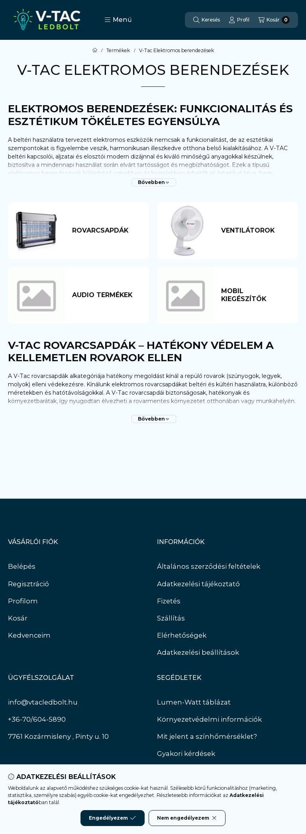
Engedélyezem (112, 818)
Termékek (118, 50)
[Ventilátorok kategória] (255, 231)
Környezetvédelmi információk (209, 719)
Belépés (21, 566)
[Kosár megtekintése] (274, 20)
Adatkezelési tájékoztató (198, 584)
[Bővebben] (153, 182)
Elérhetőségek (181, 635)
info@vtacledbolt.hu (43, 702)
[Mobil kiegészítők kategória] (255, 295)
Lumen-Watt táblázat (194, 702)
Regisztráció (28, 584)
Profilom (23, 601)
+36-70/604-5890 (37, 719)
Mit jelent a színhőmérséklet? (207, 736)
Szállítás (171, 618)
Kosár (17, 618)
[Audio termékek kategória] (106, 295)
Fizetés (168, 601)
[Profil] (239, 20)
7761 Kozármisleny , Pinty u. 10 (58, 736)
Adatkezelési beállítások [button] (198, 652)
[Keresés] (206, 20)
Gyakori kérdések (186, 754)
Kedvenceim (29, 635)
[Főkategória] (94, 50)
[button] (118, 20)
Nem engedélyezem (187, 818)
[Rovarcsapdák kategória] (106, 231)
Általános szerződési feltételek (208, 566)
